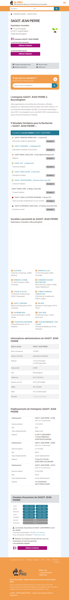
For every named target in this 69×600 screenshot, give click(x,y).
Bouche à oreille (41, 64)
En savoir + (50, 141)
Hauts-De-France (32, 14)
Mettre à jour (40, 67)
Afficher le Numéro (25, 45)
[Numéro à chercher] (32, 85)
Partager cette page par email (21, 64)
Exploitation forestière (20, 14)
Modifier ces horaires (38, 532)
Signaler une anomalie (19, 67)
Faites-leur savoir (39, 535)
